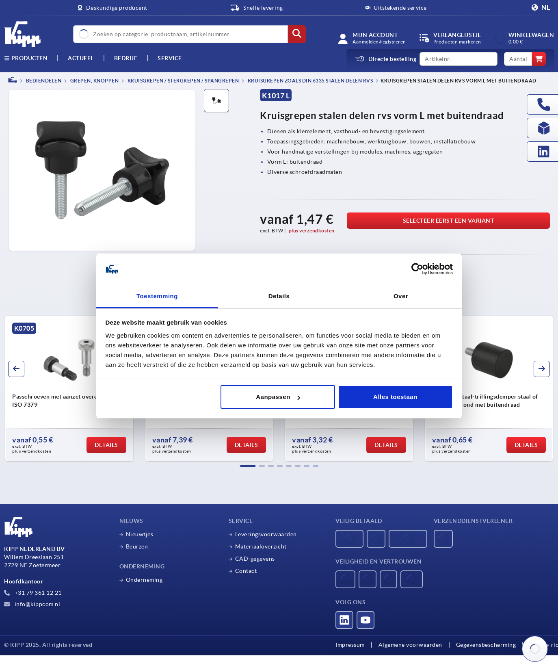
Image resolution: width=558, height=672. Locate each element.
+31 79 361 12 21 (33, 593)
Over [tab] (401, 296)
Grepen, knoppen (94, 80)
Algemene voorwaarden (410, 645)
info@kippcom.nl (32, 604)
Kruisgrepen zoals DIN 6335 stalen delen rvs (310, 80)
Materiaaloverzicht (261, 546)
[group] (69, 388)
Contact (246, 571)
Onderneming (144, 580)
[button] (248, 466)
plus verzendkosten (312, 230)
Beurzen (137, 546)
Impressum (350, 645)
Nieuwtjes (140, 534)
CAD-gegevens (255, 558)
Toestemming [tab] (157, 296)
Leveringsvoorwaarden (266, 534)
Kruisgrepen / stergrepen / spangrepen (182, 80)
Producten (26, 58)
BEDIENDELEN (43, 80)
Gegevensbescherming (486, 645)
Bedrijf (126, 58)
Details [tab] (279, 296)
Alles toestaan (395, 396)
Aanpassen (278, 396)
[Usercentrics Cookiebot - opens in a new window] (417, 269)
